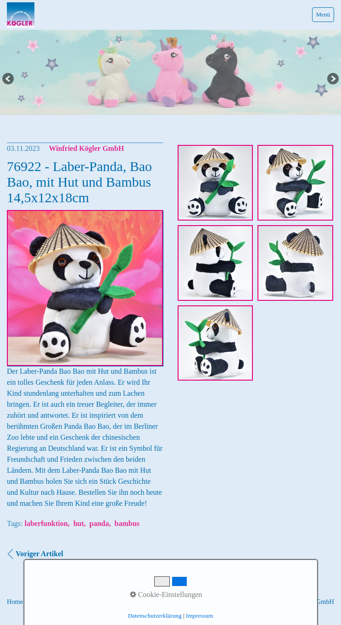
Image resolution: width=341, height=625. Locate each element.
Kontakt (39, 601)
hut (78, 523)
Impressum (71, 601)
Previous (9, 79)
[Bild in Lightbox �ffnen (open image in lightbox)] (215, 183)
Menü (323, 14)
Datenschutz (108, 601)
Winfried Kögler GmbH (86, 148)
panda (99, 523)
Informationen (150, 601)
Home (15, 601)
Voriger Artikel (39, 554)
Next (332, 79)
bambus (127, 523)
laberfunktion (45, 523)
